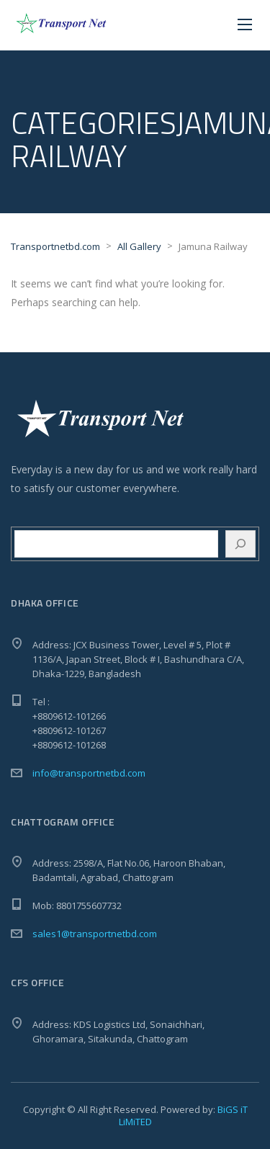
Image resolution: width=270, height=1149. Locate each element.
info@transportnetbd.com (88, 772)
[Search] (240, 544)
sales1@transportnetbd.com (94, 933)
